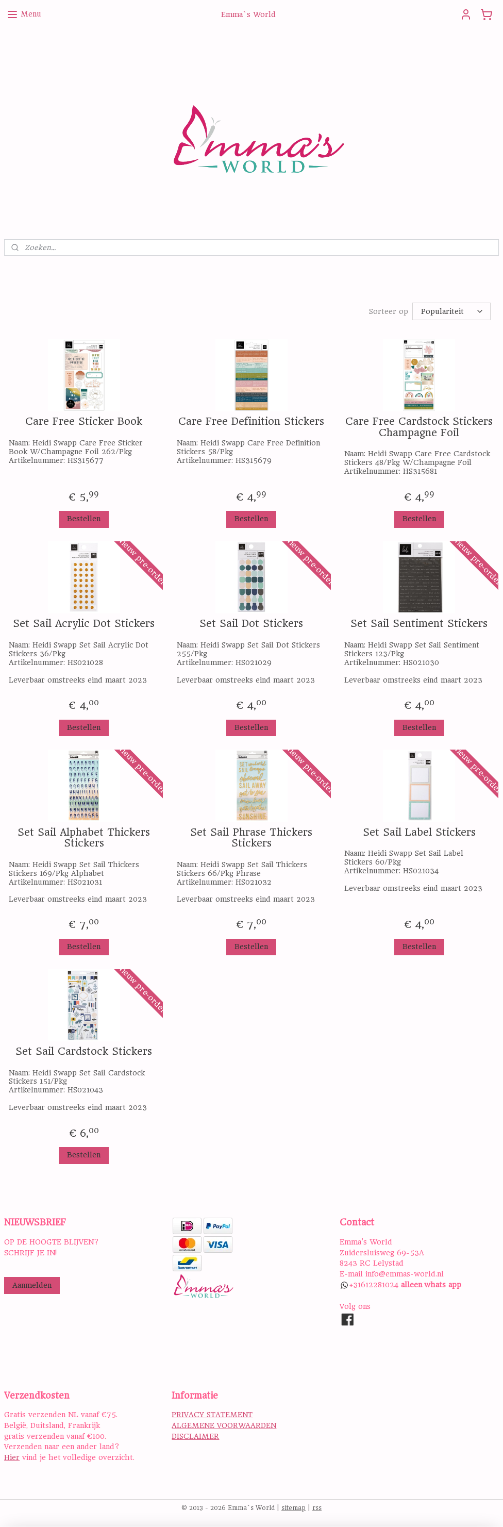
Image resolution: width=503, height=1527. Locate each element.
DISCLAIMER (195, 1436)
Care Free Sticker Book (83, 421)
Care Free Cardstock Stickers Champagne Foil (419, 427)
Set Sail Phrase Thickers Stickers (251, 838)
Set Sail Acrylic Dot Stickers (84, 623)
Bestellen (83, 518)
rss (317, 1508)
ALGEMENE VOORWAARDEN (224, 1425)
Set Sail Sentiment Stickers (419, 623)
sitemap (293, 1508)
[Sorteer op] (451, 311)
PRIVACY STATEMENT (212, 1414)
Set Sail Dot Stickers (251, 623)
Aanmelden (32, 1285)
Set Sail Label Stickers (419, 832)
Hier (12, 1457)
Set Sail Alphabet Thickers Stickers (84, 838)
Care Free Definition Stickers (251, 421)
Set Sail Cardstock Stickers (83, 1051)
